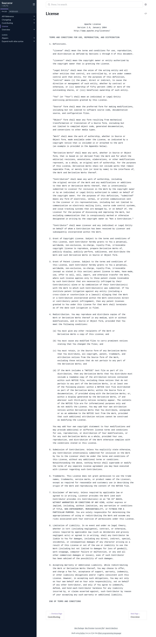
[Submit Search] (48, 4)
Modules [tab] (14, 11)
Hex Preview (89, 628)
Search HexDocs (112, 628)
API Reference (8, 16)
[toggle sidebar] (33, 4)
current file (99, 628)
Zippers (5, 38)
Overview (6, 29)
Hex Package (79, 628)
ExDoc (82, 633)
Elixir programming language (109, 633)
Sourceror (7, 2)
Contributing (7, 23)
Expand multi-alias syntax (12, 41)
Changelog (6, 19)
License (5, 26)
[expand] (34, 16)
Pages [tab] (4, 11)
